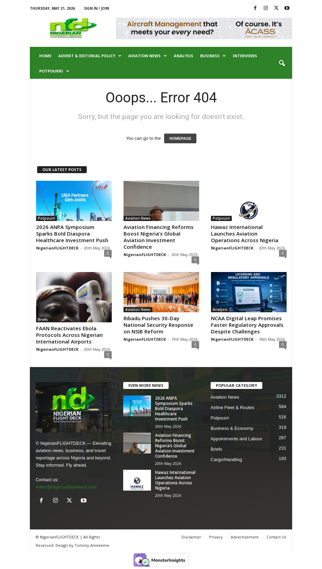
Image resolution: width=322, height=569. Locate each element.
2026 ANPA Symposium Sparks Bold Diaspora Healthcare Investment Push (72, 233)
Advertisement (245, 537)
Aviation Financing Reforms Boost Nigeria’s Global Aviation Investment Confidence (159, 236)
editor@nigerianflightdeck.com (66, 487)
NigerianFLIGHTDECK (57, 247)
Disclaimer (191, 537)
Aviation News (147, 55)
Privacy (216, 537)
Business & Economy (232, 428)
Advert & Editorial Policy (89, 55)
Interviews (245, 55)
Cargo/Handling (226, 459)
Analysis (183, 55)
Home (45, 55)
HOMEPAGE (180, 138)
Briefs (43, 319)
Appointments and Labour (236, 438)
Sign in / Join (96, 8)
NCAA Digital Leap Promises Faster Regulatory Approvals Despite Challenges (247, 325)
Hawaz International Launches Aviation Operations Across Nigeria (244, 233)
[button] (281, 63)
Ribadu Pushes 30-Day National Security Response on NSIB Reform (158, 325)
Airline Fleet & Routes (232, 407)
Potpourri (54, 71)
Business (213, 55)
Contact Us (276, 537)
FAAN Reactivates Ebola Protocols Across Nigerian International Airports (69, 335)
